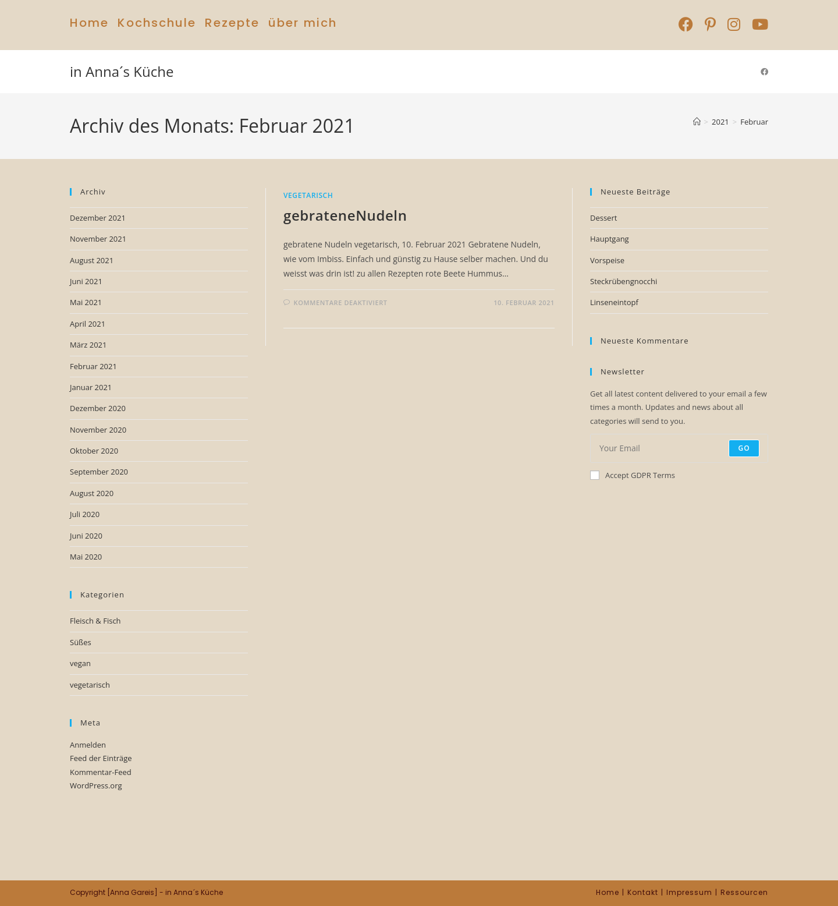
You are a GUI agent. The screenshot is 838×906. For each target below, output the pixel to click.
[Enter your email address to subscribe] (679, 448)
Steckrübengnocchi (623, 281)
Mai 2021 (86, 302)
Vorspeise (607, 260)
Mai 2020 (86, 556)
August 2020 (91, 493)
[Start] (697, 121)
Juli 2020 (85, 514)
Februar (754, 121)
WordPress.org (96, 785)
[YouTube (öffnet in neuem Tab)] (757, 24)
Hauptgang (609, 238)
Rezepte (232, 23)
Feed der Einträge (101, 758)
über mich (302, 23)
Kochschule (157, 23)
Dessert (603, 218)
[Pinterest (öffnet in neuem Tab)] (710, 24)
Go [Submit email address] (744, 448)
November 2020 (98, 429)
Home (89, 23)
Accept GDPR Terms (632, 475)
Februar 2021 (93, 366)
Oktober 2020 (94, 450)
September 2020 (99, 471)
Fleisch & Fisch (95, 620)
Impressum (689, 892)
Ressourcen (744, 892)
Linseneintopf (614, 302)
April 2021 (87, 323)
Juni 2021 (86, 281)
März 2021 (88, 344)
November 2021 (98, 238)
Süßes (80, 642)
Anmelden (88, 744)
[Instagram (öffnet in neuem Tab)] (734, 24)
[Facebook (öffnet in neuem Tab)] (686, 24)
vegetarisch (308, 195)
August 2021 (91, 260)
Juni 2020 (86, 535)
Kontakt (642, 892)
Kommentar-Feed (101, 772)
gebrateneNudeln (345, 215)
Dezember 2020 (98, 408)
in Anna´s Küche (121, 71)
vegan (80, 663)
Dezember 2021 (98, 218)
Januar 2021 (91, 387)
